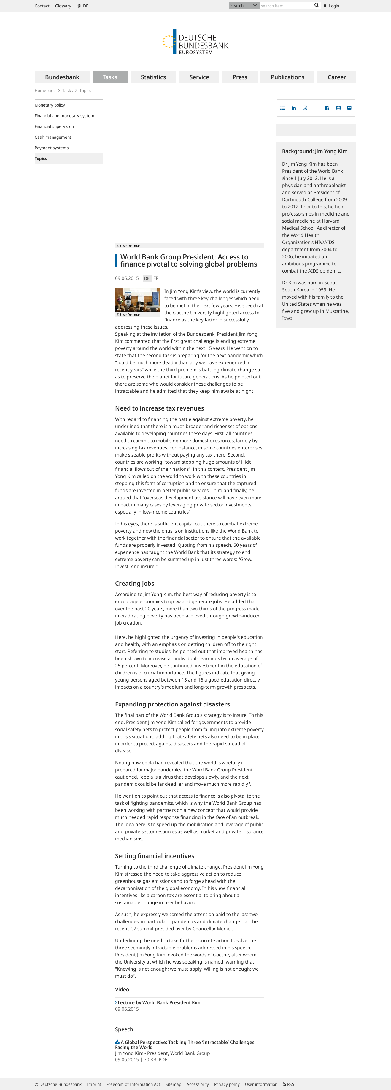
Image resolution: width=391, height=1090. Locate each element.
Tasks (67, 90)
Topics (85, 90)
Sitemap (173, 1084)
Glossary (63, 6)
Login (331, 6)
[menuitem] (62, 77)
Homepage (45, 90)
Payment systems (52, 147)
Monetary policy (50, 105)
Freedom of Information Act (133, 1084)
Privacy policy (227, 1084)
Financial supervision (54, 126)
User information (261, 1084)
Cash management (53, 137)
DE (82, 6)
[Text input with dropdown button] (290, 5)
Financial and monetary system (64, 115)
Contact (42, 6)
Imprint (94, 1084)
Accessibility (198, 1084)
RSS (288, 1084)
